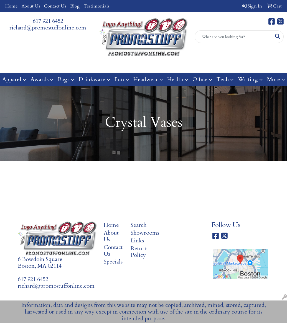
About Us (31, 6)
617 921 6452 (48, 21)
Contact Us (55, 6)
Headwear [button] (145, 79)
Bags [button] (63, 79)
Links (137, 240)
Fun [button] (119, 79)
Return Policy (139, 252)
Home (11, 6)
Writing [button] (248, 79)
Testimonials (97, 6)
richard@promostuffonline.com (47, 27)
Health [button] (175, 79)
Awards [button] (40, 79)
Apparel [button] (11, 79)
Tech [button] (223, 79)
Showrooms (141, 233)
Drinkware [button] (91, 79)
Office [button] (199, 79)
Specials (113, 261)
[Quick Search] (233, 36)
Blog (75, 6)
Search (138, 225)
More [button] (273, 79)
